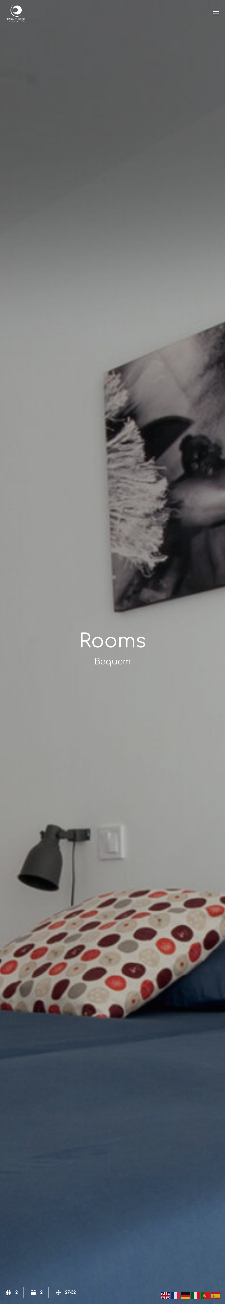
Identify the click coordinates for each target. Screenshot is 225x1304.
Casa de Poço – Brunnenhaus (16, 13)
